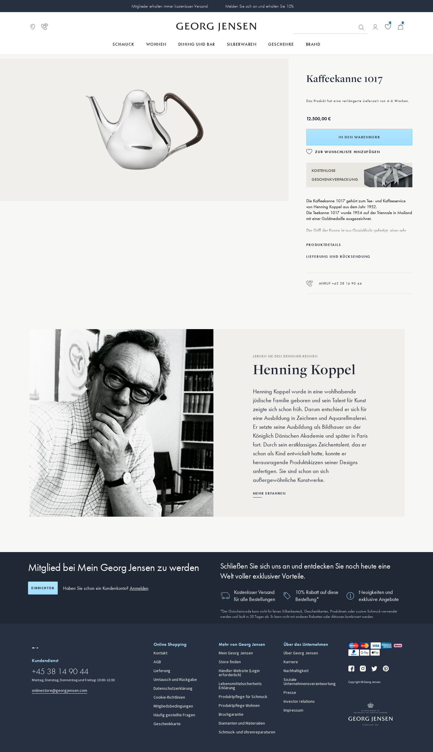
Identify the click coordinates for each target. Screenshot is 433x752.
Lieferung (162, 671)
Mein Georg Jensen (236, 653)
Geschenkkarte (167, 724)
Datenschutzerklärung (173, 689)
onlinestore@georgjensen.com (59, 690)
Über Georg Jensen (301, 653)
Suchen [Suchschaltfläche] (361, 27)
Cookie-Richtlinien (169, 697)
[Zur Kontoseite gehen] (375, 27)
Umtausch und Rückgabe (175, 680)
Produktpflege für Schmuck (243, 697)
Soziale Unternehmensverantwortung (310, 682)
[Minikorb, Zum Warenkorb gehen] (400, 27)
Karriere (291, 662)
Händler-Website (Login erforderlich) (239, 673)
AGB (157, 662)
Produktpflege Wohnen (239, 706)
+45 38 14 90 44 (60, 671)
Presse (290, 693)
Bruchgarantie (231, 714)
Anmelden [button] (139, 588)
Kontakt (160, 653)
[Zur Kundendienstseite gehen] (44, 27)
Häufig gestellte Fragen (174, 715)
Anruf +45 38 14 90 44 (334, 283)
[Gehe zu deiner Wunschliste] (387, 27)
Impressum (293, 710)
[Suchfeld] (330, 27)
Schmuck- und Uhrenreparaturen (247, 732)
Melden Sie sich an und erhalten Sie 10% (259, 6)
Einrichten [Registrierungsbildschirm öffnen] (42, 588)
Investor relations (299, 702)
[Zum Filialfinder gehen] (32, 27)
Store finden (230, 662)
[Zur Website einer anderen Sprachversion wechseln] (35, 647)
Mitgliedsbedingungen (173, 706)
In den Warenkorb (359, 137)
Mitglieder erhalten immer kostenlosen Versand (169, 6)
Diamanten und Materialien (242, 723)
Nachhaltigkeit (296, 671)
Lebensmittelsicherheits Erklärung (240, 686)
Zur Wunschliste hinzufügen (347, 152)
